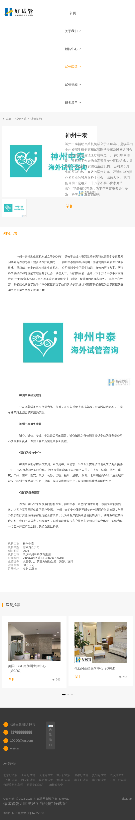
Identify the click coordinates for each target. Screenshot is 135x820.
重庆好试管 (63, 775)
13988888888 (21, 732)
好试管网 (39, 798)
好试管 (7, 118)
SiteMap (64, 798)
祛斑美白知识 (35, 784)
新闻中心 (73, 49)
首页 (73, 13)
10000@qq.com (21, 740)
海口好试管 (63, 780)
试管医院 (73, 67)
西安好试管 (28, 780)
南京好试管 (81, 780)
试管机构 (36, 118)
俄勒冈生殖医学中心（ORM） (95, 668)
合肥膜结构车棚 (13, 784)
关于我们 (73, 31)
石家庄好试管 (118, 780)
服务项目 (73, 102)
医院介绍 (10, 233)
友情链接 (9, 763)
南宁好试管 (99, 780)
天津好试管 (46, 775)
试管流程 (73, 85)
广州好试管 (10, 780)
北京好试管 (10, 775)
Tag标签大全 (55, 784)
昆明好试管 (46, 780)
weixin (14, 748)
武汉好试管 (117, 775)
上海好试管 (28, 775)
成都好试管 (81, 775)
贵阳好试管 (99, 775)
